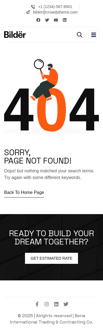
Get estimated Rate (52, 258)
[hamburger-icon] (93, 34)
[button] (80, 35)
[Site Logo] (15, 34)
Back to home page (24, 192)
